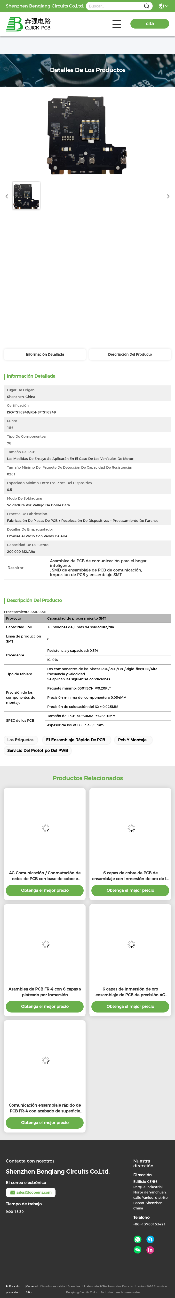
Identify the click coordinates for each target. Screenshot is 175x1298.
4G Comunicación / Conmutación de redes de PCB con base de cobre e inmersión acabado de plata (44, 876)
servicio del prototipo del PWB (37, 750)
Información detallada (45, 354)
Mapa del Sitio (32, 1289)
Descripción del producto (130, 354)
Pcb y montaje (132, 740)
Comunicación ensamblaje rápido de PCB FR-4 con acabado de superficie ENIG (45, 1108)
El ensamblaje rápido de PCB (75, 740)
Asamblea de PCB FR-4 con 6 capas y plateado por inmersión (44, 992)
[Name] (147, 6)
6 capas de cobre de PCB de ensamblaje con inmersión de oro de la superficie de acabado (130, 876)
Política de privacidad (13, 1289)
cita (150, 23)
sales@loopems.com (31, 1192)
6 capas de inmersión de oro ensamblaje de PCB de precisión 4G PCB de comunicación (130, 992)
